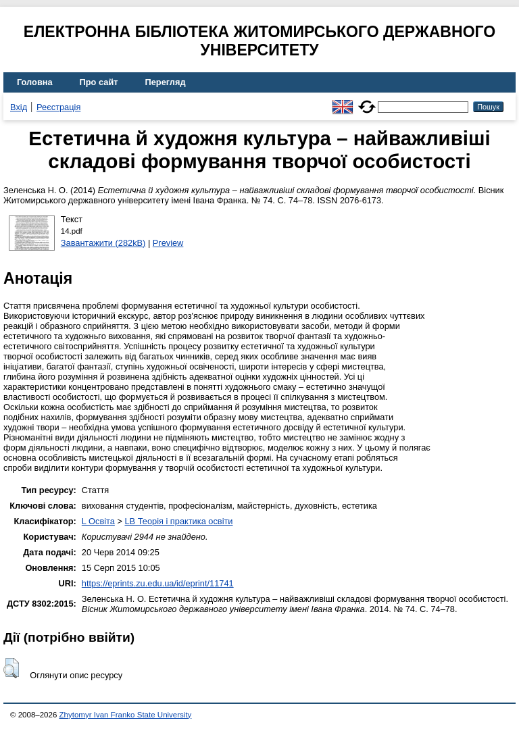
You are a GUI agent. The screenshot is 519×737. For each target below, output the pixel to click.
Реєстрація (58, 107)
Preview (168, 243)
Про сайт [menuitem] (99, 82)
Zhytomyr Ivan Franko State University (125, 715)
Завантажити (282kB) (103, 243)
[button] (11, 668)
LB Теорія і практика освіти (178, 521)
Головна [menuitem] (35, 82)
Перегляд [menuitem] (165, 82)
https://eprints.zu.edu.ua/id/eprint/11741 (158, 583)
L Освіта (98, 521)
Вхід (18, 107)
